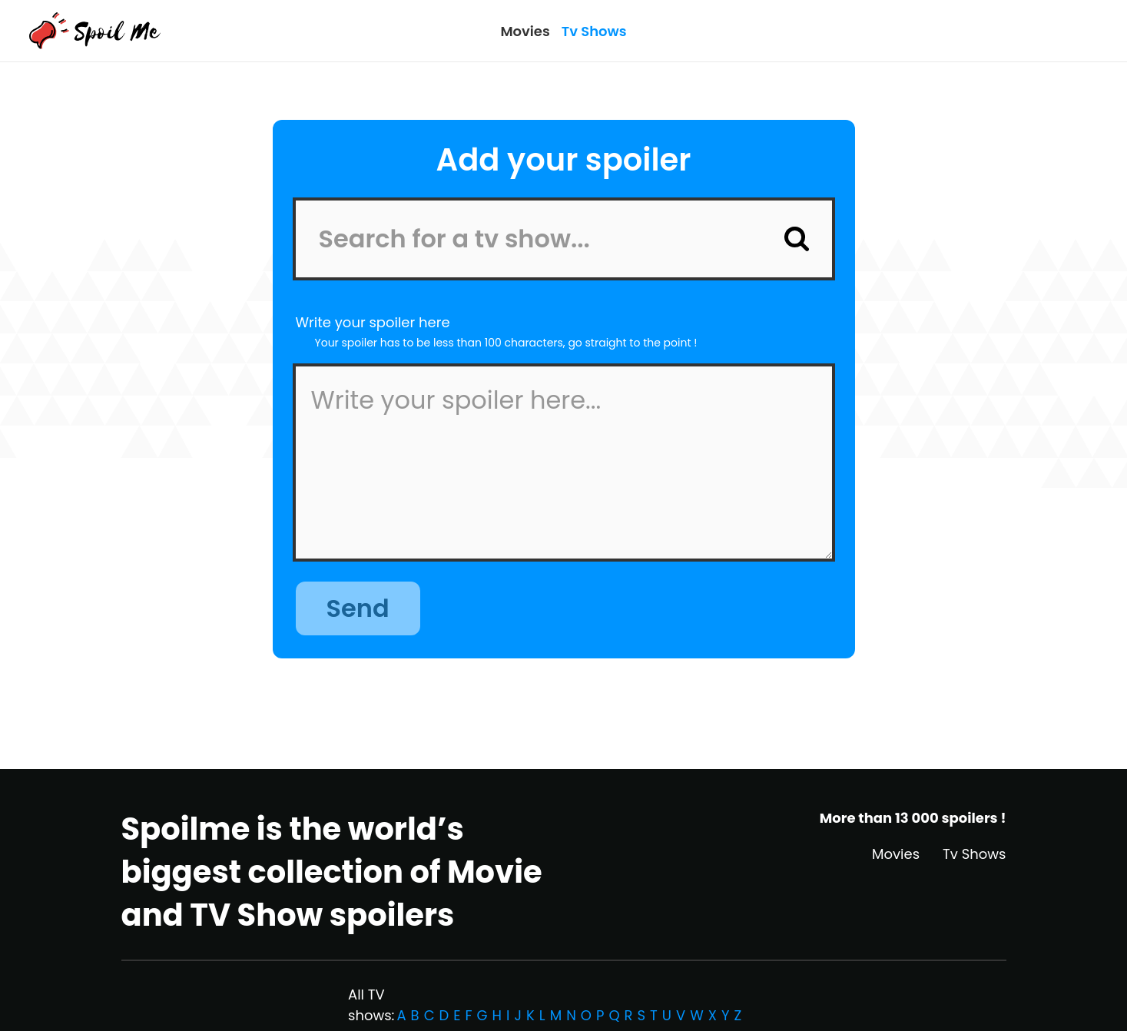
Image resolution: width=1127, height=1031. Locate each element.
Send (357, 608)
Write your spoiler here (373, 322)
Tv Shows (594, 31)
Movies (524, 31)
